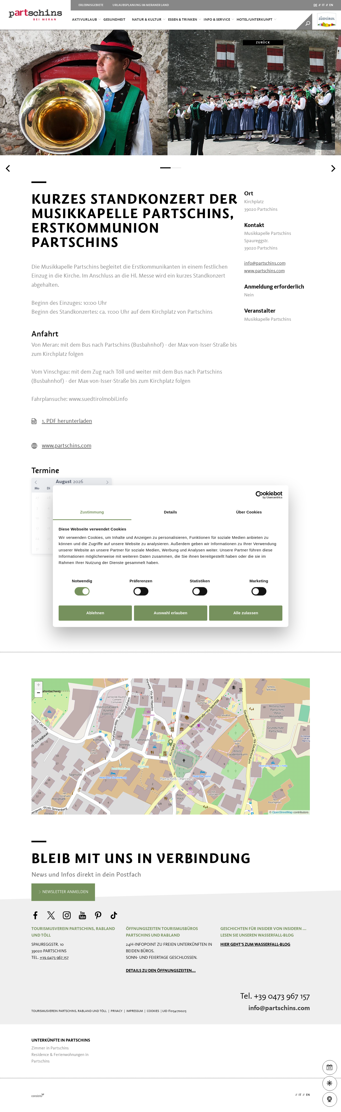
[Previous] (8, 168)
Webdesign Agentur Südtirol (37, 1095)
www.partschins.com (61, 446)
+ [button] (38, 685)
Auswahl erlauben (170, 613)
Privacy (116, 1011)
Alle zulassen (245, 613)
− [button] (38, 693)
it (323, 5)
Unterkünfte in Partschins (60, 1040)
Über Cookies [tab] (249, 512)
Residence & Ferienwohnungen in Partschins (59, 1058)
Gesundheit (114, 19)
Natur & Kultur (148, 19)
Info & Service (219, 19)
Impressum (134, 1011)
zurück (256, 42)
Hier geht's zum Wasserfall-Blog (255, 945)
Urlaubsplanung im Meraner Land (141, 5)
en (331, 5)
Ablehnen (95, 613)
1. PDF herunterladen (61, 421)
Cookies (153, 1011)
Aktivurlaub (86, 19)
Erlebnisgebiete (91, 5)
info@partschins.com (265, 263)
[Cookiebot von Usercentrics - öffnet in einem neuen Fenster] (259, 495)
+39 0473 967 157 (54, 958)
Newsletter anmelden (63, 892)
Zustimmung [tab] (92, 512)
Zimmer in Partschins (50, 1048)
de (315, 5)
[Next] (332, 168)
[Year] (80, 481)
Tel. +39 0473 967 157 (275, 996)
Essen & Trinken (184, 19)
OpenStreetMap (282, 812)
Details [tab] (170, 512)
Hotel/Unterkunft (256, 19)
